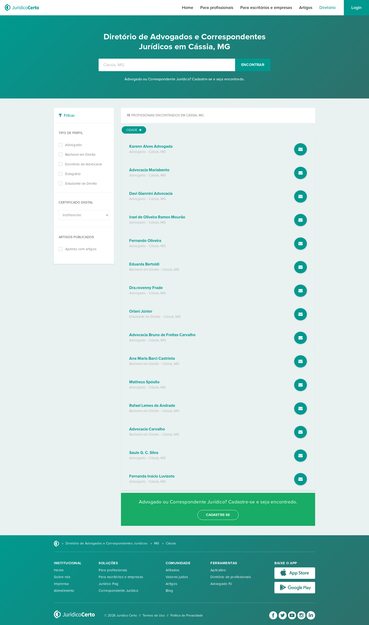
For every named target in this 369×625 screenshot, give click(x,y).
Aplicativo (218, 570)
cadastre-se (218, 515)
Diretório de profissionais (230, 577)
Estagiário (73, 174)
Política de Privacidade (186, 615)
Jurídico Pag (109, 584)
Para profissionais (216, 7)
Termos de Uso (154, 615)
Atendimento (64, 590)
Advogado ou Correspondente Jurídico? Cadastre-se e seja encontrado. (184, 79)
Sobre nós (62, 577)
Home (187, 7)
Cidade (133, 130)
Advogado (73, 145)
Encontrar (252, 64)
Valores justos (177, 577)
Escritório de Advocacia (83, 164)
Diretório (327, 7)
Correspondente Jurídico (118, 590)
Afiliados (173, 570)
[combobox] (167, 65)
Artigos (305, 7)
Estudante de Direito (81, 183)
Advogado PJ (221, 584)
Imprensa (61, 584)
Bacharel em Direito (80, 154)
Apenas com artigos (80, 249)
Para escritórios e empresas (266, 7)
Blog (169, 590)
